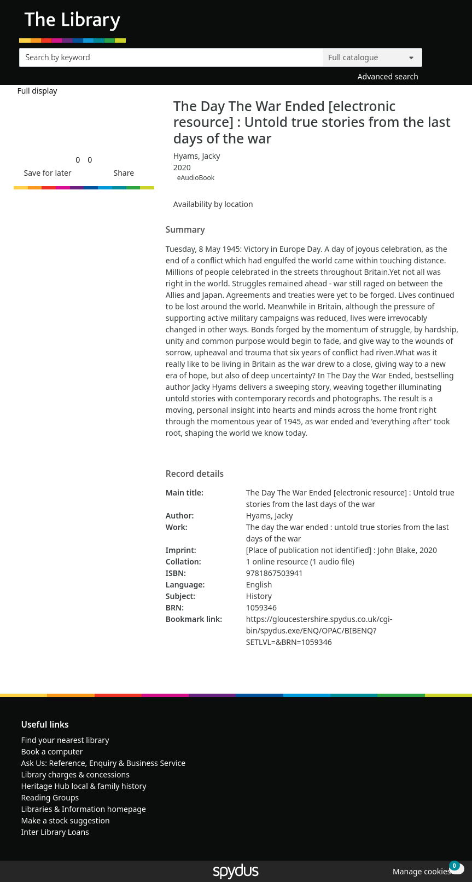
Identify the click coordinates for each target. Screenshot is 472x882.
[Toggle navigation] (447, 25)
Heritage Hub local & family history (84, 786)
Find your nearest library (65, 740)
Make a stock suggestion (65, 820)
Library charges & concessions (75, 774)
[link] (77, 159)
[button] (46, 172)
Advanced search (388, 76)
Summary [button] (185, 230)
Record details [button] (195, 474)
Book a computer (52, 751)
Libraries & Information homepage (83, 809)
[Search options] (372, 57)
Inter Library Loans (55, 832)
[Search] (440, 55)
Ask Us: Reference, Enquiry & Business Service (103, 763)
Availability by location (213, 204)
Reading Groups (50, 797)
